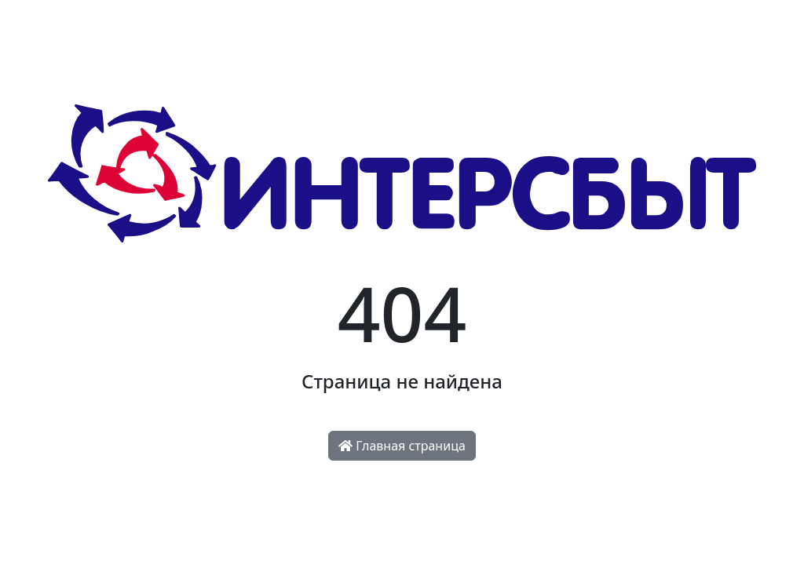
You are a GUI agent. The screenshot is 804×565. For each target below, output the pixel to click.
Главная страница (402, 445)
